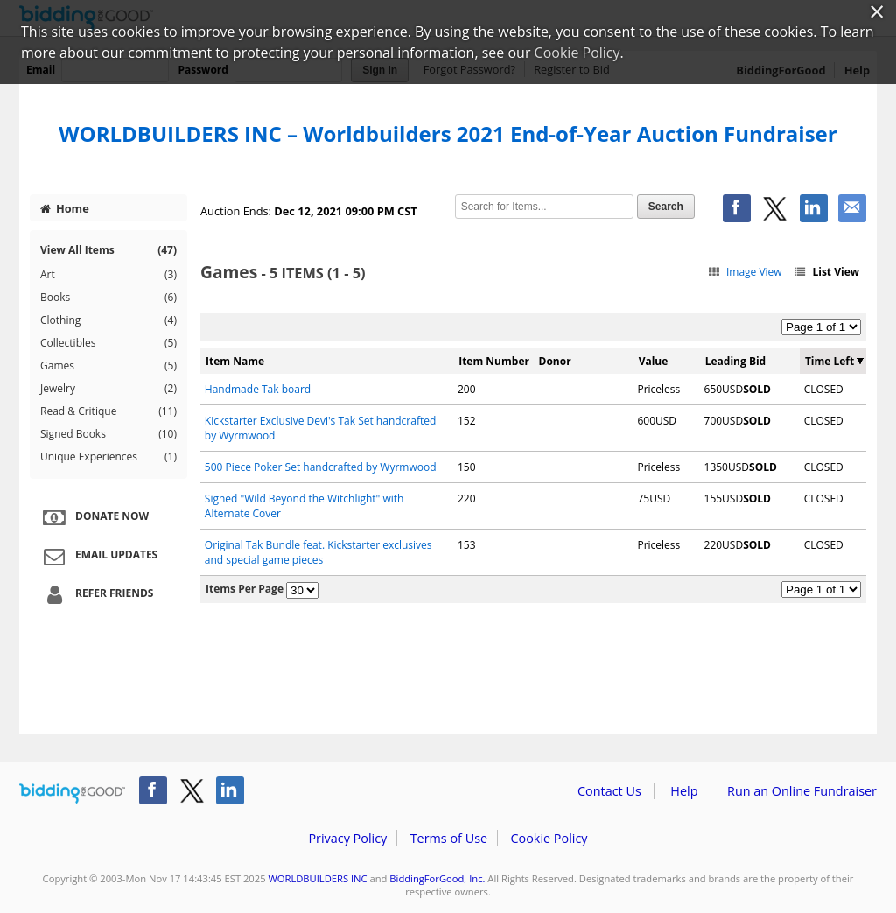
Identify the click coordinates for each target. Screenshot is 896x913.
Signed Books (108, 434)
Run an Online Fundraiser (802, 791)
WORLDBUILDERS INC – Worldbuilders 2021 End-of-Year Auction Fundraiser (447, 133)
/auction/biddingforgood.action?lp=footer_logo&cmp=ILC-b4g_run (72, 793)
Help (683, 791)
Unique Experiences (108, 457)
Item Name (235, 361)
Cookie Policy (548, 838)
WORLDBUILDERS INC (317, 878)
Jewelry (108, 388)
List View (826, 271)
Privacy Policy (347, 838)
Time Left (829, 361)
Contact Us (609, 791)
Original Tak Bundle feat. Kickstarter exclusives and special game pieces (318, 552)
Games (108, 366)
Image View (744, 271)
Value (653, 361)
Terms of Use (448, 838)
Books (108, 297)
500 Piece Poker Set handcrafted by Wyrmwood (321, 467)
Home (64, 208)
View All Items (108, 249)
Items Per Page (245, 588)
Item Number (493, 361)
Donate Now (93, 517)
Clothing (108, 320)
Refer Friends (95, 594)
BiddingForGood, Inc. (437, 878)
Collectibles (108, 343)
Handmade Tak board (258, 389)
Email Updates (98, 556)
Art (108, 275)
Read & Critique (108, 411)
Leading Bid (735, 361)
